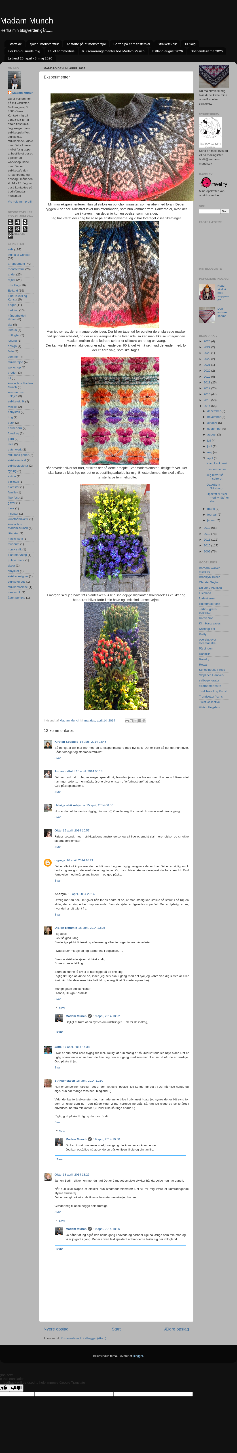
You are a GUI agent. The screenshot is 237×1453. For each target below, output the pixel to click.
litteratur (13, 533)
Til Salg (189, 44)
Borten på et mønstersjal (131, 44)
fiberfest (13, 497)
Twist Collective (209, 702)
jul (9, 378)
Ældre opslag (176, 1329)
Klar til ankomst (217, 463)
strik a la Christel (19, 254)
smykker (13, 571)
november (214, 417)
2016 (207, 394)
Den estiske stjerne (222, 312)
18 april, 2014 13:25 (76, 1174)
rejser (11, 279)
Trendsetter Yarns (211, 696)
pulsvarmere (16, 560)
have (11, 508)
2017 (207, 388)
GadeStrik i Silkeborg (214, 486)
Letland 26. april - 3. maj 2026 (30, 58)
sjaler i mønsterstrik (44, 44)
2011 (207, 539)
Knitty (203, 634)
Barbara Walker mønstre (209, 569)
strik (10, 249)
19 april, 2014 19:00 (106, 1139)
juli (209, 440)
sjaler (11, 565)
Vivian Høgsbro (209, 707)
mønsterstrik (16, 269)
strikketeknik (16, 401)
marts (211, 508)
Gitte (58, 830)
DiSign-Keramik (66, 927)
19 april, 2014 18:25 (106, 1229)
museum (13, 544)
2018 (207, 382)
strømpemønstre (210, 685)
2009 (207, 551)
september (214, 428)
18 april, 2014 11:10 (89, 1080)
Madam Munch (26, 20)
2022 (207, 359)
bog (10, 417)
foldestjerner (207, 598)
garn (11, 438)
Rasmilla (205, 654)
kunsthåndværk (18, 519)
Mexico (12, 406)
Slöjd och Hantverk (211, 675)
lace (10, 444)
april (210, 458)
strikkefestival (17, 460)
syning (12, 471)
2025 (207, 341)
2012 (207, 533)
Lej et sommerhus (61, 51)
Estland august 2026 (167, 51)
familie (12, 492)
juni (210, 446)
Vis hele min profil (20, 201)
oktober (212, 423)
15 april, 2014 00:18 (89, 771)
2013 (207, 527)
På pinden (206, 648)
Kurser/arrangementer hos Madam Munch (113, 51)
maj (210, 452)
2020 (207, 370)
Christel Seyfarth (210, 582)
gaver (11, 503)
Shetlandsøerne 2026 (207, 51)
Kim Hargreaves (210, 623)
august (212, 434)
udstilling (14, 285)
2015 (207, 400)
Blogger (138, 1356)
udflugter (14, 335)
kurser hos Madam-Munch (18, 526)
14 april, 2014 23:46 (93, 741)
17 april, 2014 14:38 (76, 1047)
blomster (13, 487)
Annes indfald (64, 771)
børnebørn (15, 428)
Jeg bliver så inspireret (215, 476)
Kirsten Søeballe (66, 741)
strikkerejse (15, 362)
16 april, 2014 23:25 (91, 927)
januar (211, 520)
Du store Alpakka (210, 587)
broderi (12, 372)
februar (212, 514)
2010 (207, 545)
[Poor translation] (16, 1388)
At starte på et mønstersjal (86, 44)
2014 (207, 406)
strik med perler (18, 455)
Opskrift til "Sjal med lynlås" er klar (218, 497)
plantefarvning (17, 554)
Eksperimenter (216, 469)
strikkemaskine (18, 587)
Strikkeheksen (65, 1080)
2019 (207, 376)
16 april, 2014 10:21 (80, 860)
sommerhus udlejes (16, 394)
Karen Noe (206, 618)
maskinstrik (15, 538)
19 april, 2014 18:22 (106, 1016)
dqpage (60, 860)
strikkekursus (16, 581)
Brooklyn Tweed (209, 577)
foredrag (13, 433)
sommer (13, 356)
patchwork (15, 449)
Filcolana (205, 593)
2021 (207, 364)
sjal (10, 324)
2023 (207, 353)
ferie (11, 351)
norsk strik (15, 549)
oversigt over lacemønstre (207, 641)
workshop (14, 367)
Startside (15, 44)
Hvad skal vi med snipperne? (223, 293)
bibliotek (13, 481)
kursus (12, 330)
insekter (13, 513)
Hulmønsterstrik (209, 603)
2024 (207, 347)
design (12, 346)
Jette (58, 1047)
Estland (13, 290)
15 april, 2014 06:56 (100, 805)
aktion (12, 476)
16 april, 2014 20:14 (81, 894)
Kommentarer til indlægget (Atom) (83, 1338)
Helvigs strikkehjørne (70, 805)
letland (12, 340)
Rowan (203, 664)
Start (116, 1329)
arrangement (16, 263)
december (214, 411)
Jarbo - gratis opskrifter (208, 610)
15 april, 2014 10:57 (76, 830)
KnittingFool (207, 628)
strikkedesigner (18, 576)
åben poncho (16, 597)
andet (11, 274)
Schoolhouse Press (212, 669)
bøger (12, 305)
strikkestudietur (18, 465)
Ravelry (204, 659)
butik (11, 422)
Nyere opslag (56, 1329)
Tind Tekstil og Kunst (213, 691)
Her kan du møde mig (24, 51)
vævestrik (14, 592)
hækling (13, 310)
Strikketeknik (167, 44)
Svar (58, 758)
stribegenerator (209, 680)
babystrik (14, 412)
